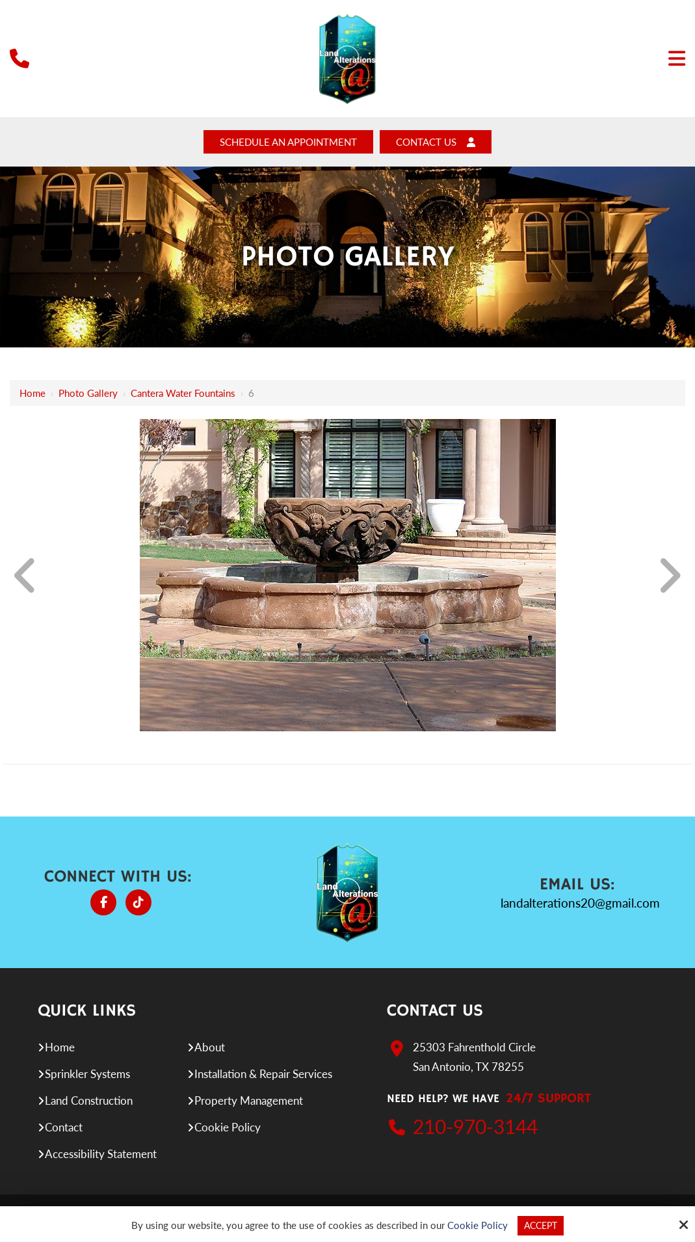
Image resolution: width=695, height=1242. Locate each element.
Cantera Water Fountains (183, 395)
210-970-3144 (475, 1128)
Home (33, 395)
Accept (540, 1225)
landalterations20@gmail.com (580, 904)
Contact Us (446, 143)
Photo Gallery (88, 395)
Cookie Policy (475, 1225)
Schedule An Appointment (284, 143)
